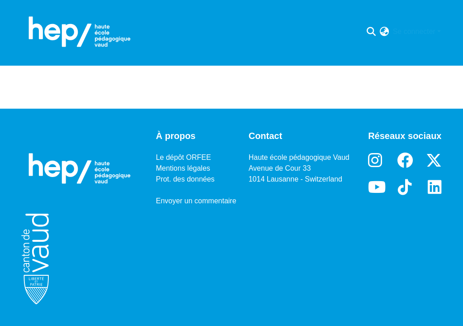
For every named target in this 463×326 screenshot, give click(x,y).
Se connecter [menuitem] (414, 31)
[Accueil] (79, 31)
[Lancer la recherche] (371, 31)
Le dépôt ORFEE (183, 157)
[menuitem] (384, 31)
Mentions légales (183, 168)
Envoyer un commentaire (196, 201)
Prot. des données (185, 179)
